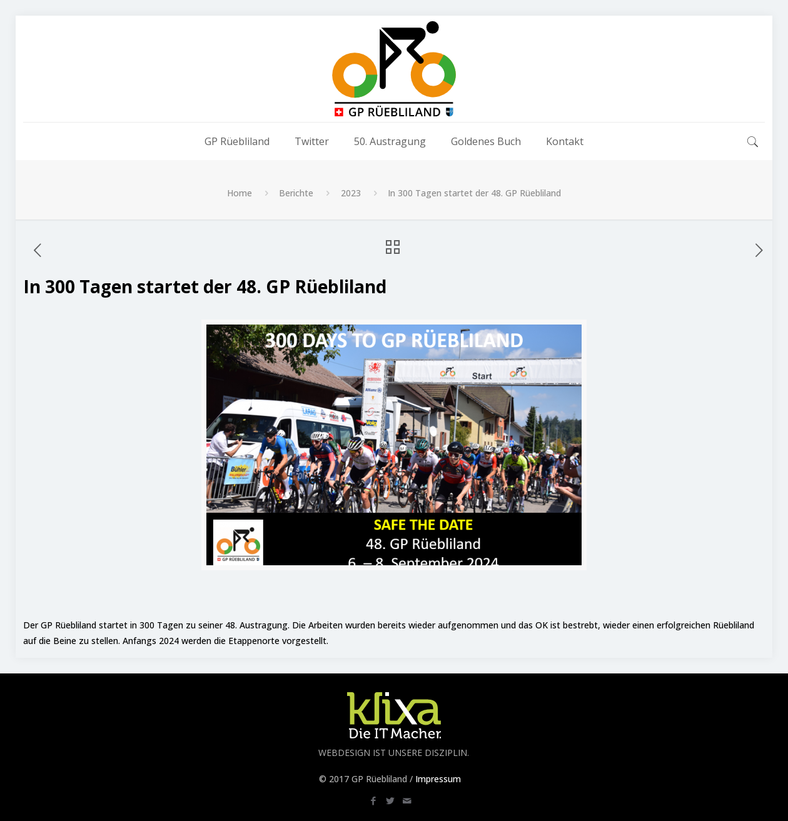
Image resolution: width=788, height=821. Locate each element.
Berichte (296, 193)
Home (239, 193)
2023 (351, 193)
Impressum (438, 779)
